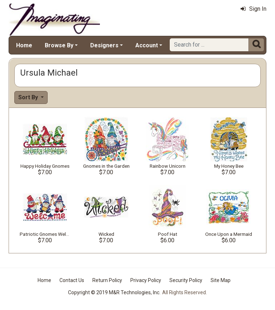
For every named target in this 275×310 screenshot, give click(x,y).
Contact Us (71, 280)
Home (24, 45)
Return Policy (107, 280)
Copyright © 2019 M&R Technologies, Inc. (114, 292)
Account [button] (146, 45)
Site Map (221, 280)
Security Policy (185, 280)
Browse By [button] (59, 45)
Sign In (253, 8)
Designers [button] (104, 45)
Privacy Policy (145, 280)
